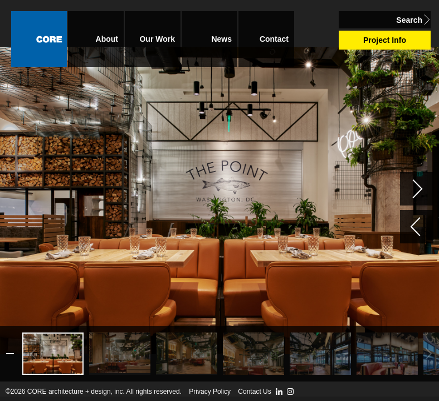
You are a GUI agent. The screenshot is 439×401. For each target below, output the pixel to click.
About (107, 39)
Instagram (290, 391)
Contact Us (254, 391)
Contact (274, 39)
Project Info (384, 40)
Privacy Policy (210, 391)
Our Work (157, 39)
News (221, 39)
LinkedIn (279, 391)
